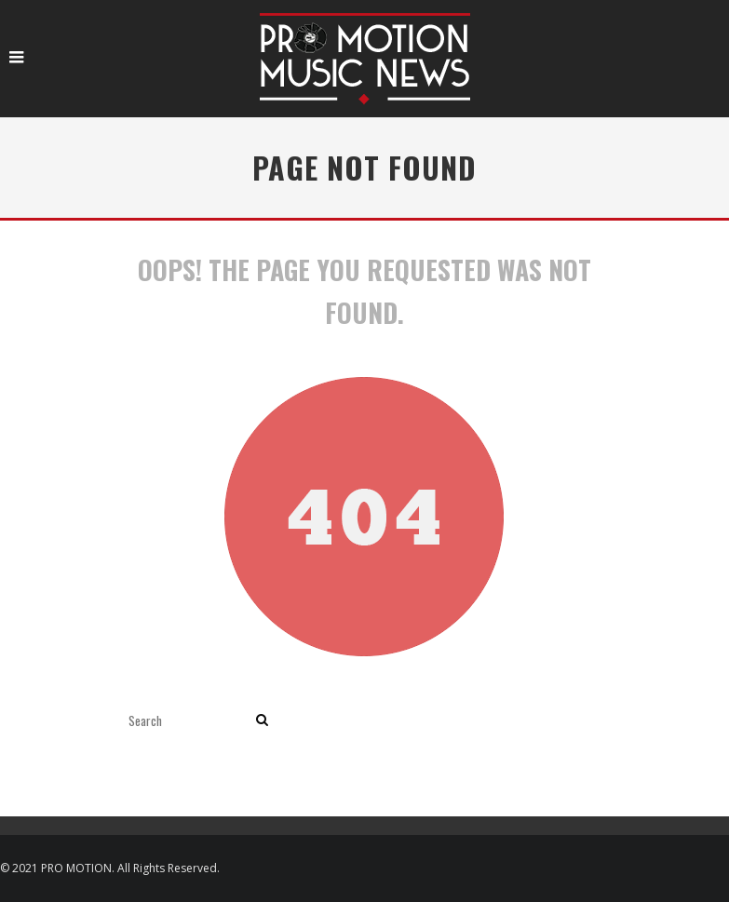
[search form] (188, 720)
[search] (262, 720)
